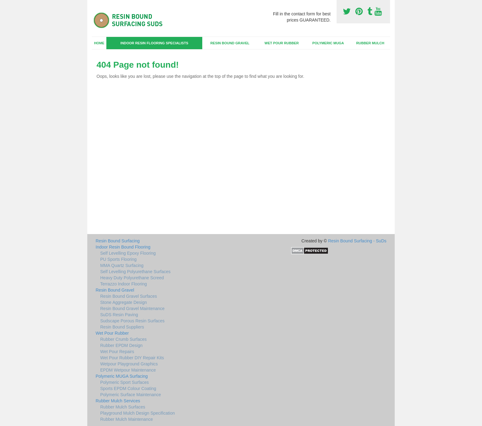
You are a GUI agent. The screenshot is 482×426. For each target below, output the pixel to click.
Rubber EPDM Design (121, 345)
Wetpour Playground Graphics (129, 363)
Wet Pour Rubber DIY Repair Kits (132, 357)
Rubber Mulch (370, 43)
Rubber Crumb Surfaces (123, 339)
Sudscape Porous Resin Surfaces (132, 320)
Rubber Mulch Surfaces (122, 406)
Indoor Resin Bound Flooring (123, 247)
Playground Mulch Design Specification (137, 413)
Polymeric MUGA (328, 43)
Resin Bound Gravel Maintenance (132, 308)
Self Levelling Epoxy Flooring (128, 253)
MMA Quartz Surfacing (122, 265)
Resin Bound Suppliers (122, 326)
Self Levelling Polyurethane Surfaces (135, 271)
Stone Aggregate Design (123, 302)
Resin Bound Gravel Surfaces (128, 296)
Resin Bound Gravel (229, 43)
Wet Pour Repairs (117, 351)
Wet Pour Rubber (282, 43)
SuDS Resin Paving (119, 314)
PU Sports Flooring (118, 259)
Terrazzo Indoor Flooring (123, 283)
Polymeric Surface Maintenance (130, 394)
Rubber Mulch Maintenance (126, 419)
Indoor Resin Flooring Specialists (154, 43)
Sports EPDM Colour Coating (128, 388)
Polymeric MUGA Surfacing (122, 376)
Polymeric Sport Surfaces (124, 382)
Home (99, 43)
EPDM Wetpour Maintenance (128, 370)
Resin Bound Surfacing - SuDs (357, 240)
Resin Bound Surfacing (118, 240)
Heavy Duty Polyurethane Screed (132, 277)
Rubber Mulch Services (118, 400)
